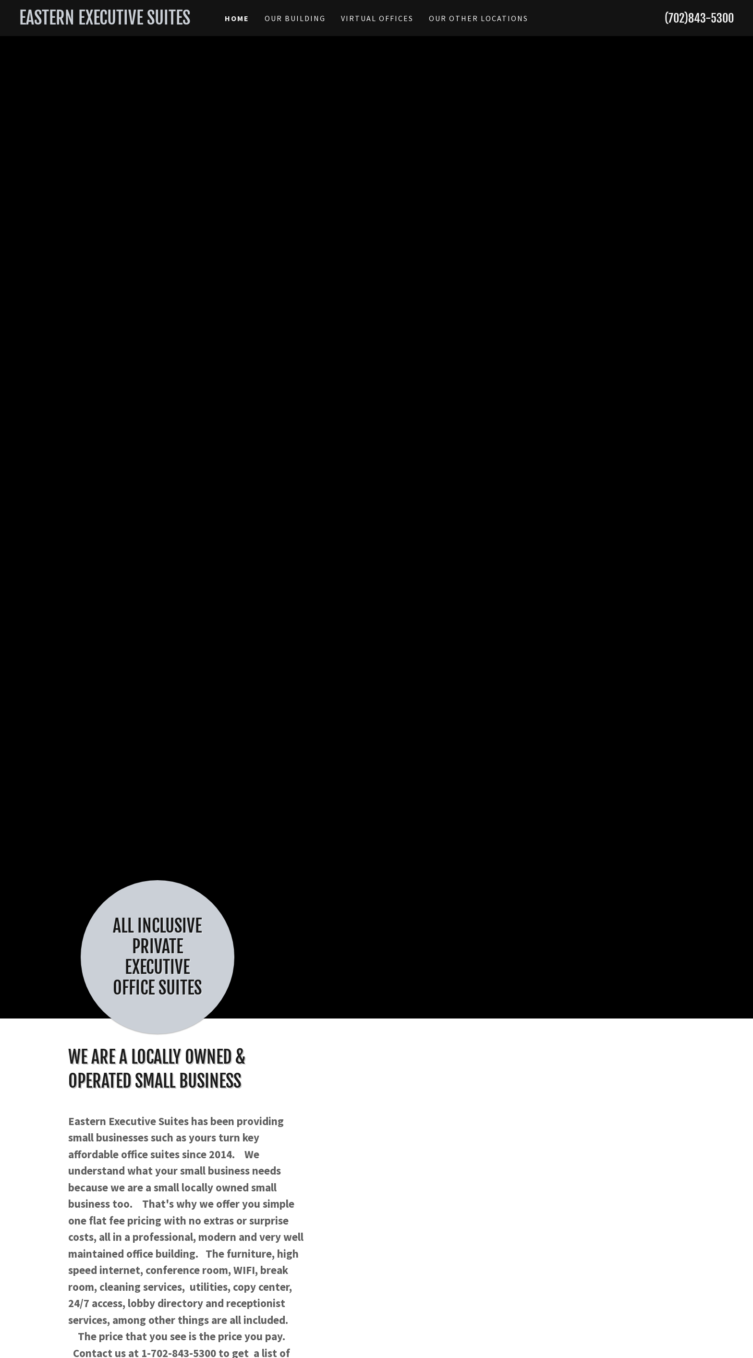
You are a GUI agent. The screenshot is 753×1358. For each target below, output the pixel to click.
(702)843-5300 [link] (699, 18)
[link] (108, 21)
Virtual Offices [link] (377, 18)
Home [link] (237, 18)
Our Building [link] (295, 18)
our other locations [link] (478, 18)
